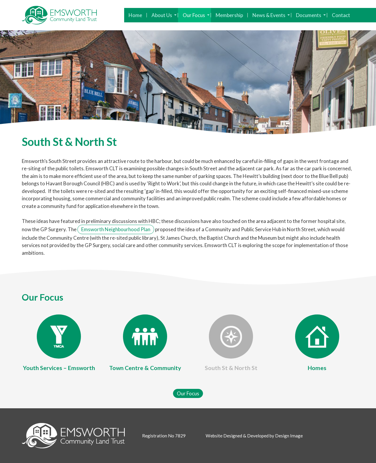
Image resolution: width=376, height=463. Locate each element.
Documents (311, 15)
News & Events (271, 15)
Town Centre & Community (145, 367)
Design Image (289, 435)
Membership (229, 15)
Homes (317, 367)
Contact (341, 15)
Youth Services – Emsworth (59, 367)
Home (135, 15)
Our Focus (196, 15)
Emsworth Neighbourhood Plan (115, 229)
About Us (164, 15)
